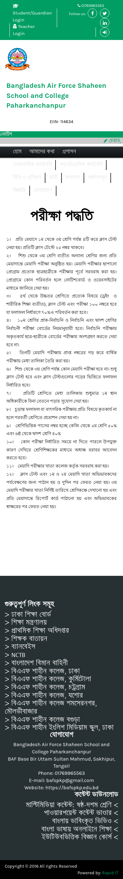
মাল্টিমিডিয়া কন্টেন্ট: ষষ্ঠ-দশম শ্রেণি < (72, 805)
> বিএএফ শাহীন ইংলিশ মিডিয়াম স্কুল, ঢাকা (59, 727)
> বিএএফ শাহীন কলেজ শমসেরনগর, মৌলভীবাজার (51, 707)
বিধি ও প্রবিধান (27, 177)
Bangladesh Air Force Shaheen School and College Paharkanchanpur (56, 96)
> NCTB (15, 655)
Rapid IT (110, 873)
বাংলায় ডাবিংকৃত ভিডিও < (85, 821)
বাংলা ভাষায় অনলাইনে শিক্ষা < (79, 829)
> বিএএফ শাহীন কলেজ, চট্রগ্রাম (45, 687)
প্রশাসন (69, 151)
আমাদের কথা (42, 151)
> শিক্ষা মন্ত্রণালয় (26, 622)
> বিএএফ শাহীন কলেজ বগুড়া (42, 720)
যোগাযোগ (42, 190)
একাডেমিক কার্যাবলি (32, 164)
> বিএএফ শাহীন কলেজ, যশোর (44, 695)
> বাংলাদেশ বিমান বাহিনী (36, 663)
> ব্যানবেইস (20, 647)
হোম (17, 151)
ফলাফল (72, 177)
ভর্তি (53, 177)
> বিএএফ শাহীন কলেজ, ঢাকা (42, 671)
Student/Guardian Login (32, 13)
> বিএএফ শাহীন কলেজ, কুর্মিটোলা (48, 679)
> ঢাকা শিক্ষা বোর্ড (28, 614)
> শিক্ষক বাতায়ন (26, 639)
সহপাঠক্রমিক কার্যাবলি (81, 164)
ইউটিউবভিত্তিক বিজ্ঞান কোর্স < (80, 837)
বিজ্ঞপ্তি (19, 190)
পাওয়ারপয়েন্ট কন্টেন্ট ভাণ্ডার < (81, 813)
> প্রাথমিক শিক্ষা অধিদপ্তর (37, 631)
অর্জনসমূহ (97, 177)
